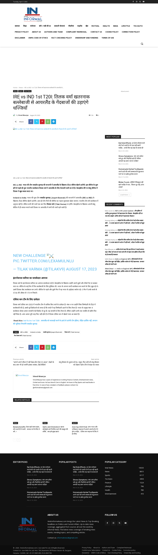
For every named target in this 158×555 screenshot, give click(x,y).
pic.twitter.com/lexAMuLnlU (43, 261)
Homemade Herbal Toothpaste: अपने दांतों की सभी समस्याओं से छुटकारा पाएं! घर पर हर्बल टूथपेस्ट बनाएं (131, 171)
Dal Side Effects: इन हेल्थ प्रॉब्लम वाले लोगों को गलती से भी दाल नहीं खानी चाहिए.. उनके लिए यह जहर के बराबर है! (131, 145)
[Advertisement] (97, 14)
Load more (125, 195)
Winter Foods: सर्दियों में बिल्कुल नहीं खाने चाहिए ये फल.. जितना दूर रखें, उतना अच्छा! (131, 184)
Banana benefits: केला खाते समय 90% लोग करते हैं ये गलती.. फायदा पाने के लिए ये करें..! (25, 429)
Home (15, 88)
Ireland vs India (35, 332)
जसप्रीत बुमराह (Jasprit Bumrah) (52, 332)
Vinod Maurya (23, 115)
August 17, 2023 (81, 269)
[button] (142, 44)
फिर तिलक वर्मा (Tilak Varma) (22, 335)
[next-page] (18, 437)
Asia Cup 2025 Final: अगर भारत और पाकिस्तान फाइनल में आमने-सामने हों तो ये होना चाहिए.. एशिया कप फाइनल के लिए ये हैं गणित (85, 429)
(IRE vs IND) (24, 332)
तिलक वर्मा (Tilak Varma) (72, 332)
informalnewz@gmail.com (67, 535)
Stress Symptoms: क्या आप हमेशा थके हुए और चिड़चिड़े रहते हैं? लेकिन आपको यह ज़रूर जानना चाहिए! (130, 158)
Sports (20, 91)
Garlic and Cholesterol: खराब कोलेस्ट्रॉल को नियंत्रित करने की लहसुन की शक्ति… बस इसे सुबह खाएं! (56, 429)
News (21, 88)
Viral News (27, 91)
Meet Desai (109, 268)
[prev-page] (14, 437)
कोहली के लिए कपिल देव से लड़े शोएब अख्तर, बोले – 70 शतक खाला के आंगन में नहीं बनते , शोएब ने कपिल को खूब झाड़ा (124, 223)
